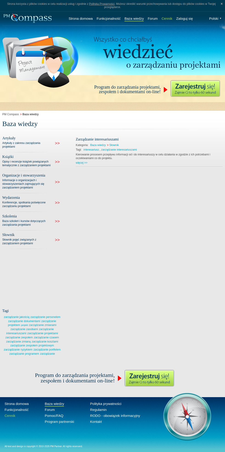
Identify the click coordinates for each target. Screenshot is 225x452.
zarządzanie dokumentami (24, 321)
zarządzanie (47, 353)
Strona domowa (81, 18)
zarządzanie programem (24, 353)
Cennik (167, 18)
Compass (27, 18)
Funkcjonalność (109, 18)
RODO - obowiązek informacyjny (115, 416)
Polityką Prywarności (102, 4)
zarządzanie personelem (46, 317)
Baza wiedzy (134, 18)
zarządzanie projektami (42, 333)
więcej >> (81, 162)
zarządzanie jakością (16, 317)
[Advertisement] (36, 278)
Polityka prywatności (105, 404)
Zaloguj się (184, 18)
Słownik (114, 145)
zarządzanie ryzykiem (18, 349)
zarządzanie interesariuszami (119, 149)
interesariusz (91, 149)
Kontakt (96, 422)
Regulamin (98, 410)
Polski (215, 18)
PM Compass (10, 114)
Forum (153, 18)
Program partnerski (59, 422)
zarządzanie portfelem (47, 349)
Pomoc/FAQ (54, 416)
